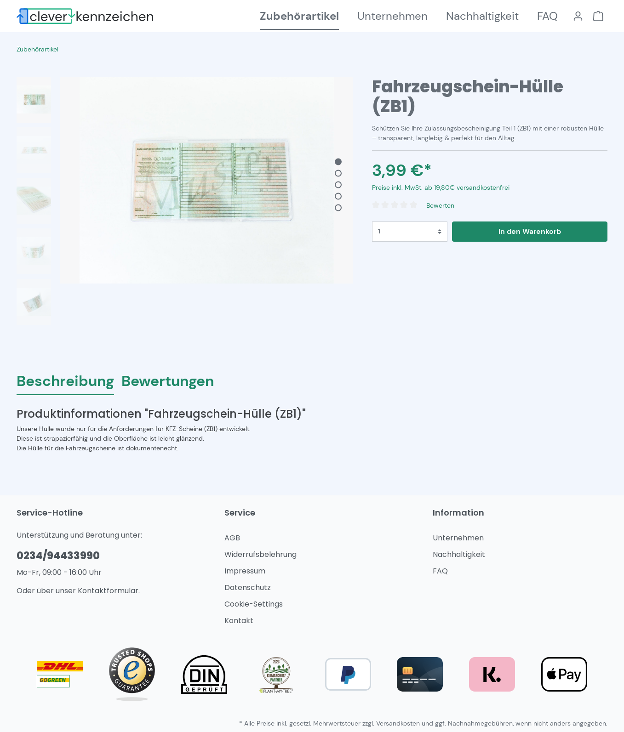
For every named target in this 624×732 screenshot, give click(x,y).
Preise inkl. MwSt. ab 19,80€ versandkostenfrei (441, 187)
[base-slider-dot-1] (338, 162)
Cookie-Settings (253, 604)
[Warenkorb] (598, 16)
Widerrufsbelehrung (260, 554)
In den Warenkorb (529, 231)
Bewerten (440, 205)
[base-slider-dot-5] (338, 207)
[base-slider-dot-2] (338, 173)
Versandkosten (398, 723)
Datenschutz (247, 587)
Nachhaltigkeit (459, 554)
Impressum (244, 571)
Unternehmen (458, 538)
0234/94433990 (58, 556)
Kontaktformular (108, 590)
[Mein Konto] (578, 16)
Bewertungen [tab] (167, 381)
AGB (232, 538)
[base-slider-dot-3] (338, 185)
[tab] (65, 380)
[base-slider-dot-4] (338, 196)
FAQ (440, 571)
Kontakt (238, 620)
